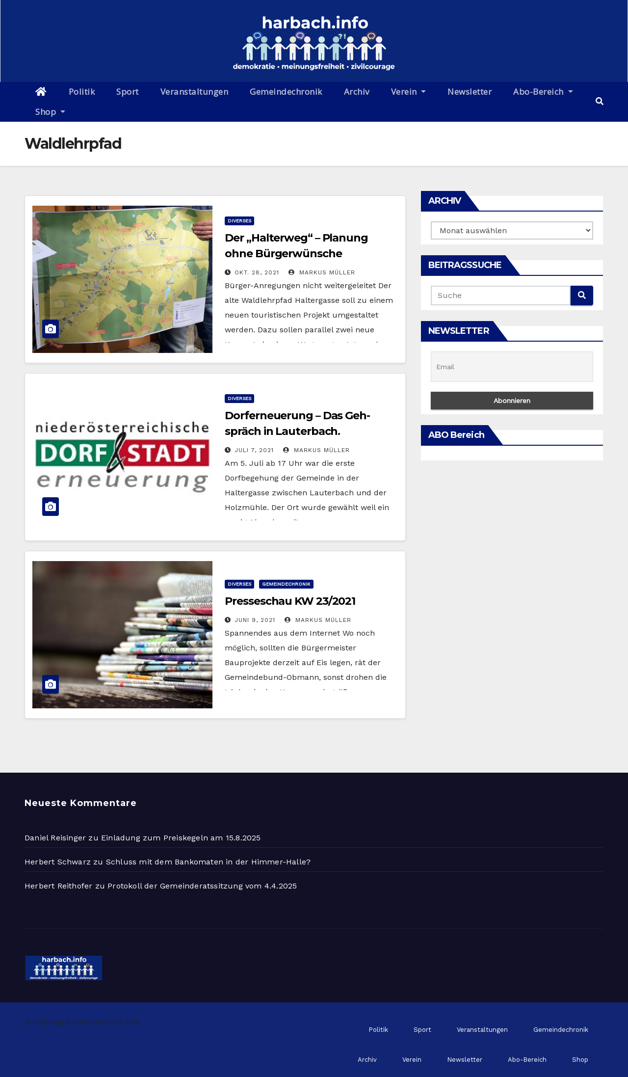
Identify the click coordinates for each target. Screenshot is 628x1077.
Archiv (356, 91)
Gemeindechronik (286, 91)
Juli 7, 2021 (254, 450)
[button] (599, 101)
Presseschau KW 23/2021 (290, 601)
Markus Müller (321, 272)
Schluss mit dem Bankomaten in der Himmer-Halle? (208, 861)
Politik (82, 91)
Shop (50, 111)
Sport (127, 91)
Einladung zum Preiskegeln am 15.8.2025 (181, 837)
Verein (408, 91)
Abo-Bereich (543, 91)
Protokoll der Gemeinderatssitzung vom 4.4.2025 (202, 885)
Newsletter (469, 91)
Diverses (239, 220)
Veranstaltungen (194, 91)
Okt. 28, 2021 (257, 272)
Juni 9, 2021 (255, 620)
